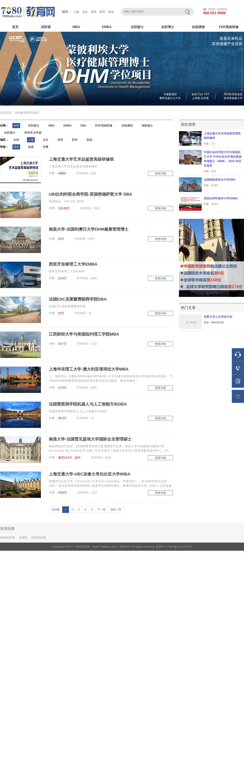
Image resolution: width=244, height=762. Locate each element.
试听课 (46, 27)
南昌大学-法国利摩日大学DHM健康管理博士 (89, 229)
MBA (76, 27)
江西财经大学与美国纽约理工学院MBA (84, 334)
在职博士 (167, 27)
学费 (45, 146)
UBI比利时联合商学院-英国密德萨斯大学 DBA (90, 194)
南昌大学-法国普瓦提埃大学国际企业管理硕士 (90, 439)
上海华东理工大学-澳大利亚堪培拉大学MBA (89, 369)
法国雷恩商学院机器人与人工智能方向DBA (88, 404)
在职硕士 (137, 27)
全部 (16, 125)
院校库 (35, 112)
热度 (31, 146)
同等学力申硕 (32, 132)
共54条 (56, 509)
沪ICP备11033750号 (178, 546)
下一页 (102, 509)
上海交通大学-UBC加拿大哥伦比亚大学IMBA (89, 474)
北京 (85, 11)
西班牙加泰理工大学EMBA (73, 264)
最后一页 (116, 509)
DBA (83, 125)
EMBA (106, 27)
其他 (111, 11)
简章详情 (160, 173)
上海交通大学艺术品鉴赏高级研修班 (81, 159)
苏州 (102, 11)
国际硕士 (147, 125)
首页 (15, 27)
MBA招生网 (7, 537)
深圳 (93, 11)
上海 (76, 11)
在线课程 (198, 27)
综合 (16, 146)
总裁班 (23, 537)
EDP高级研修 (229, 27)
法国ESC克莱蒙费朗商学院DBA (78, 299)
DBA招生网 (38, 537)
